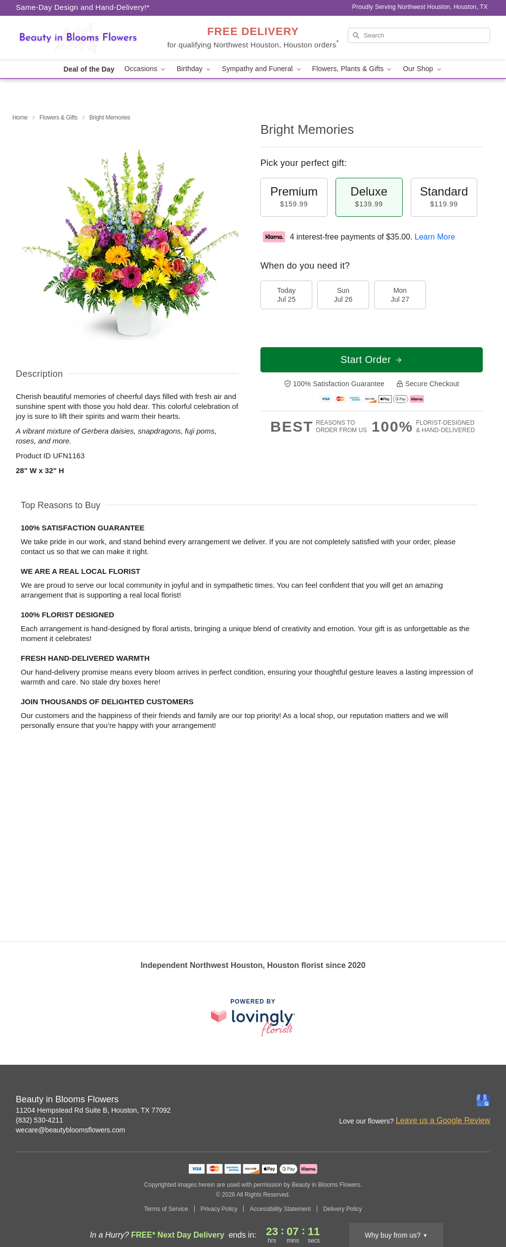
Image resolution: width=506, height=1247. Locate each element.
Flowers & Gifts (59, 117)
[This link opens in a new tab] (253, 1017)
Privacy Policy (219, 1209)
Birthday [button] (194, 69)
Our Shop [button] (422, 69)
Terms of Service (166, 1209)
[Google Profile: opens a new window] (483, 1100)
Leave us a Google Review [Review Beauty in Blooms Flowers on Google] (443, 1120)
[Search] (419, 35)
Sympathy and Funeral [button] (262, 69)
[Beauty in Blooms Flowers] (87, 38)
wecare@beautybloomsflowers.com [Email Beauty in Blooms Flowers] (70, 1130)
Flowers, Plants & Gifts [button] (352, 69)
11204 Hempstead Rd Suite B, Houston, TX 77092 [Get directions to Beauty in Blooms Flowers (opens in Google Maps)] (93, 1110)
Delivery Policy (342, 1209)
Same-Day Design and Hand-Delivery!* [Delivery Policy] (83, 7)
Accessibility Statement (280, 1209)
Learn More (435, 237)
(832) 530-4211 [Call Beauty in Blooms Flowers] (39, 1120)
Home (20, 117)
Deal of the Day (88, 69)
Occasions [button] (146, 69)
